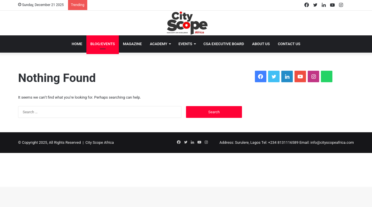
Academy (158, 44)
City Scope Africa (100, 142)
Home (77, 44)
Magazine (132, 44)
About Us (261, 44)
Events (185, 44)
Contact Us (289, 44)
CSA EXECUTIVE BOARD (224, 44)
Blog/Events (102, 44)
